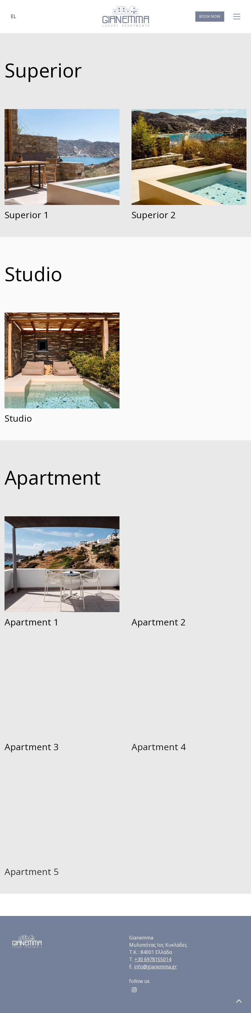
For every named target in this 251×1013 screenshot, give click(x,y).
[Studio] (62, 360)
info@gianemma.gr (155, 966)
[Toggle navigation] (236, 16)
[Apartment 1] (62, 564)
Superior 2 (154, 215)
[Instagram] (134, 990)
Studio (18, 418)
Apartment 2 (159, 622)
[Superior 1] (62, 157)
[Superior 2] (189, 157)
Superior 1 (27, 215)
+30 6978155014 (153, 959)
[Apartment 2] (189, 564)
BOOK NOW (209, 16)
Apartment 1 (32, 622)
